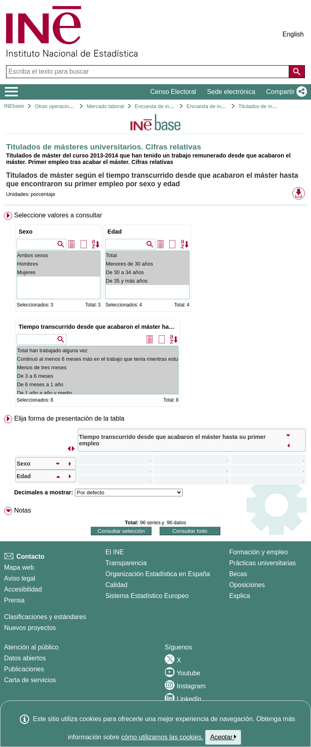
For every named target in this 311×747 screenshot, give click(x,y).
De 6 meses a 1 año (97, 384)
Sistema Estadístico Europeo (146, 595)
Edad (114, 231)
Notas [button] (22, 510)
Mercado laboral (105, 106)
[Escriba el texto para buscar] (148, 71)
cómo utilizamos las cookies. (162, 737)
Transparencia (126, 563)
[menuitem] (155, 311)
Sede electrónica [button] (231, 91)
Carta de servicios (30, 680)
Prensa (14, 600)
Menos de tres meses (97, 367)
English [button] (293, 34)
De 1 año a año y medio (97, 393)
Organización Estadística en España (157, 573)
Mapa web (19, 567)
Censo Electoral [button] (173, 91)
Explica (239, 595)
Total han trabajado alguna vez (97, 350)
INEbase (14, 106)
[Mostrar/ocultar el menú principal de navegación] (11, 92)
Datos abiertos (25, 658)
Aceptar (223, 737)
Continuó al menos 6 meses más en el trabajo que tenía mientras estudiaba (97, 359)
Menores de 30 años (147, 264)
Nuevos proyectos (30, 627)
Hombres (58, 264)
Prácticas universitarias (262, 563)
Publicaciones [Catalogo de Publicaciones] (24, 669)
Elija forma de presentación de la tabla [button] (69, 418)
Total (147, 255)
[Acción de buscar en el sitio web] (297, 71)
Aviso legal (19, 578)
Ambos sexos (58, 255)
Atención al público (31, 647)
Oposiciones (247, 584)
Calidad (116, 584)
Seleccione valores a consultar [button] (58, 215)
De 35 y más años (147, 281)
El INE (114, 552)
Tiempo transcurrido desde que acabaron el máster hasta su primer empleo (99, 326)
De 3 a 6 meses (97, 376)
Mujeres (58, 272)
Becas (238, 573)
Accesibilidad (23, 589)
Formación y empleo (258, 552)
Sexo (25, 231)
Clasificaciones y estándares (45, 616)
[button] (285, 92)
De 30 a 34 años (147, 272)
